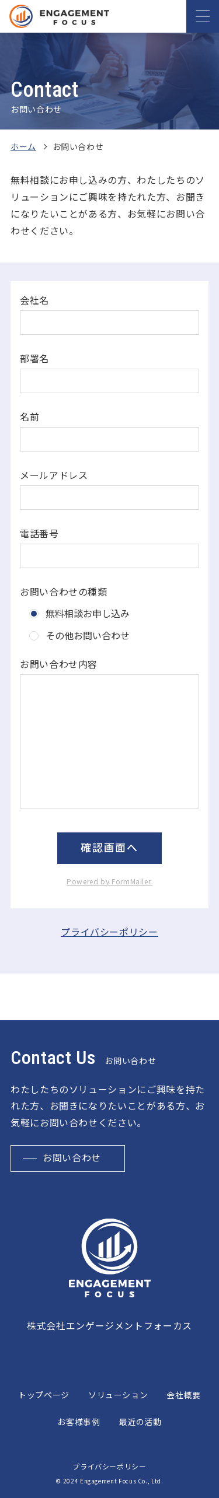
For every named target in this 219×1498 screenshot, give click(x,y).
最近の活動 (140, 1421)
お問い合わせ (72, 1158)
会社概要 (183, 1395)
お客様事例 (78, 1421)
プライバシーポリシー (109, 931)
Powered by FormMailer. (109, 881)
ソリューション (118, 1395)
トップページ (43, 1395)
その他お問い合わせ (88, 635)
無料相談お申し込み (88, 613)
